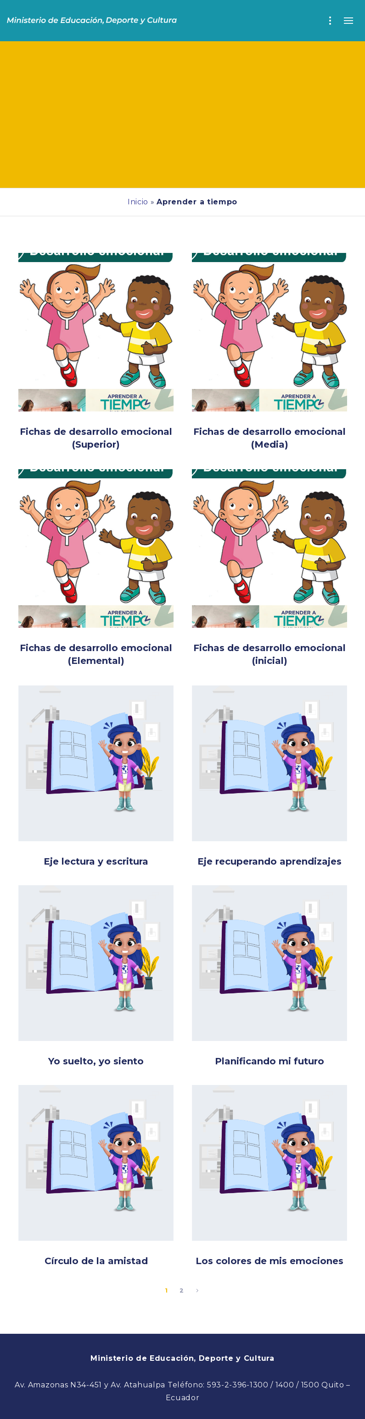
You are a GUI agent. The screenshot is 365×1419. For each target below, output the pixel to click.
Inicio (138, 201)
